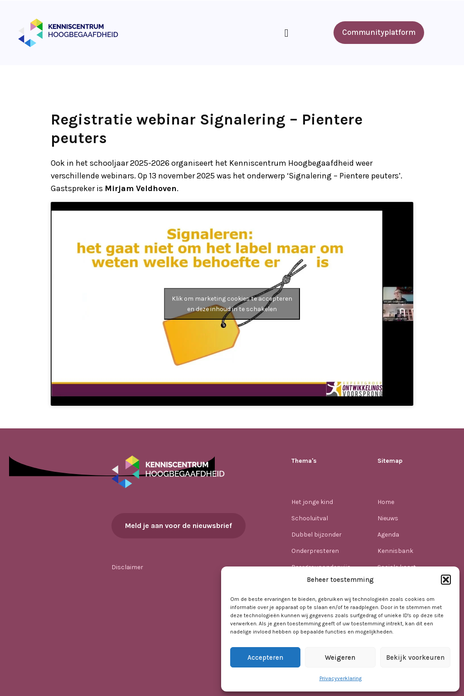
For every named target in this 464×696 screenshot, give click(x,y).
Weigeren (340, 657)
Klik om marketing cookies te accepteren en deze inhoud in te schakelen (232, 304)
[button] (445, 579)
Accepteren (265, 657)
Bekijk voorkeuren (415, 657)
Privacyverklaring (340, 678)
